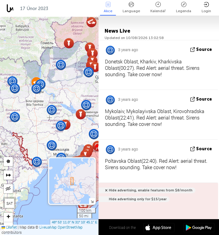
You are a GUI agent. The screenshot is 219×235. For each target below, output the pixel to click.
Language (131, 7)
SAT (9, 203)
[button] (96, 146)
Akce (108, 7)
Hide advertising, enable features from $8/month (150, 190)
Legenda (183, 7)
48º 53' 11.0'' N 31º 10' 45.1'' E (74, 222)
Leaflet (9, 227)
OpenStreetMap (70, 227)
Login (206, 7)
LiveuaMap (48, 227)
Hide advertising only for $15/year (138, 199)
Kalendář (158, 7)
